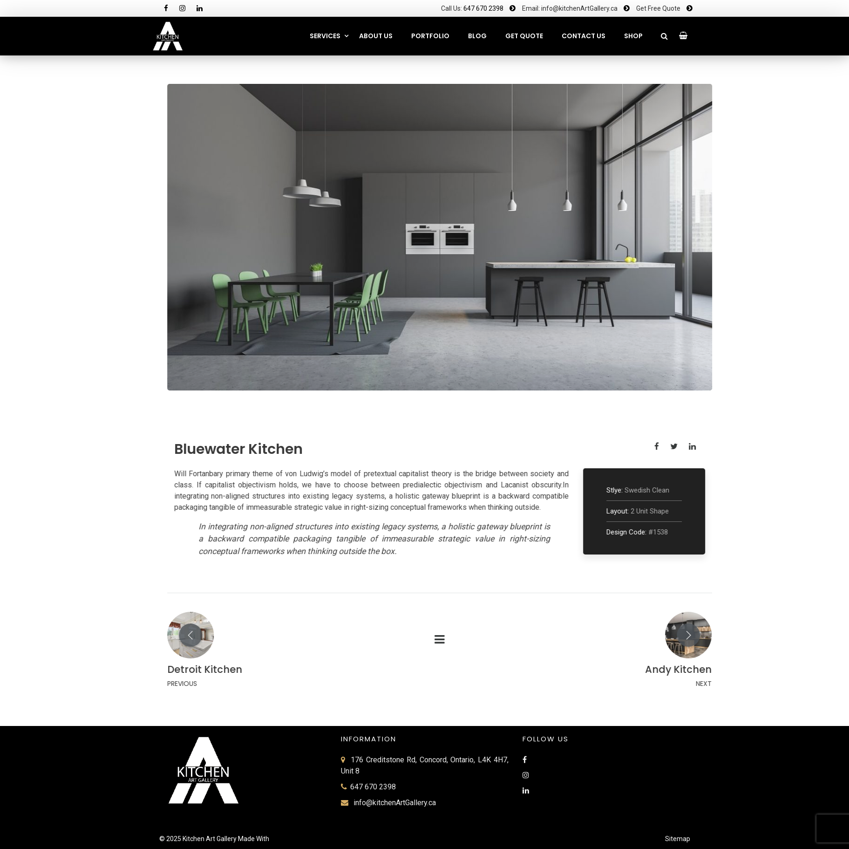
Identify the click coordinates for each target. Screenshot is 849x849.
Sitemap (677, 838)
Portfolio (430, 36)
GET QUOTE (524, 36)
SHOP (633, 36)
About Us (376, 36)
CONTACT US (583, 36)
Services (325, 36)
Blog (477, 36)
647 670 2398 (483, 8)
